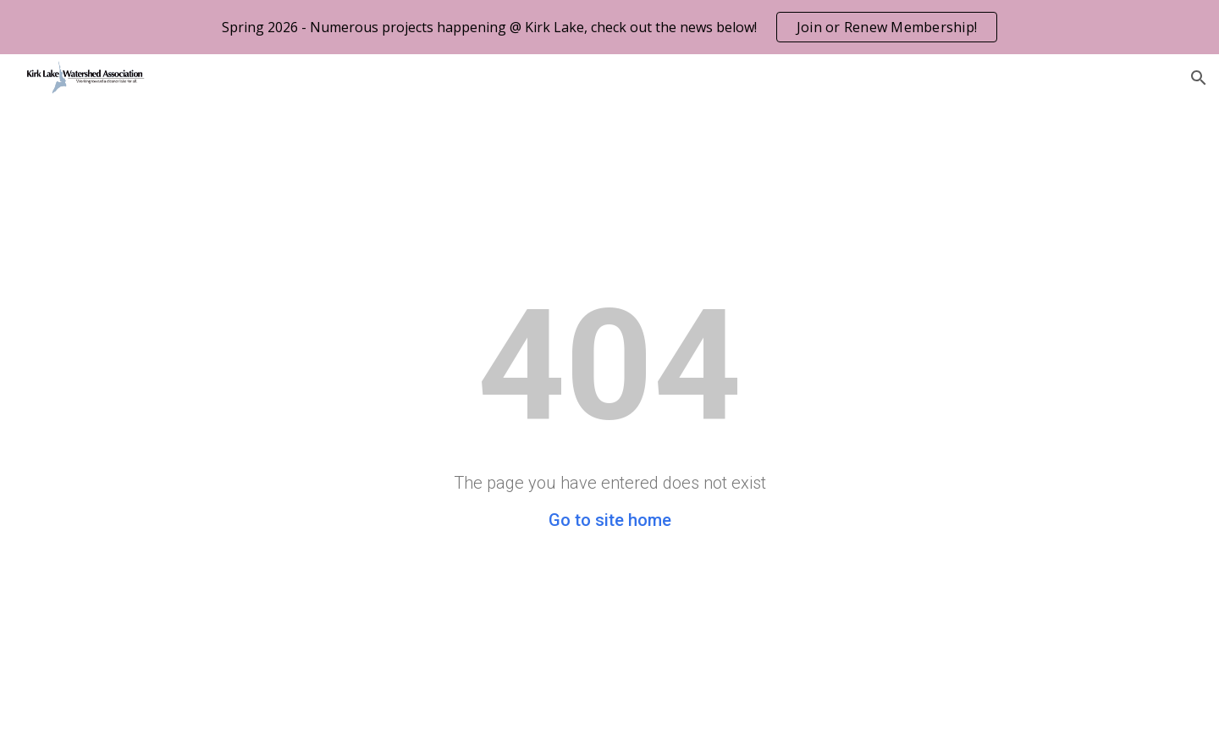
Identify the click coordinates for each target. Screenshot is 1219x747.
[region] (609, 27)
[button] (1198, 78)
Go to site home (610, 520)
